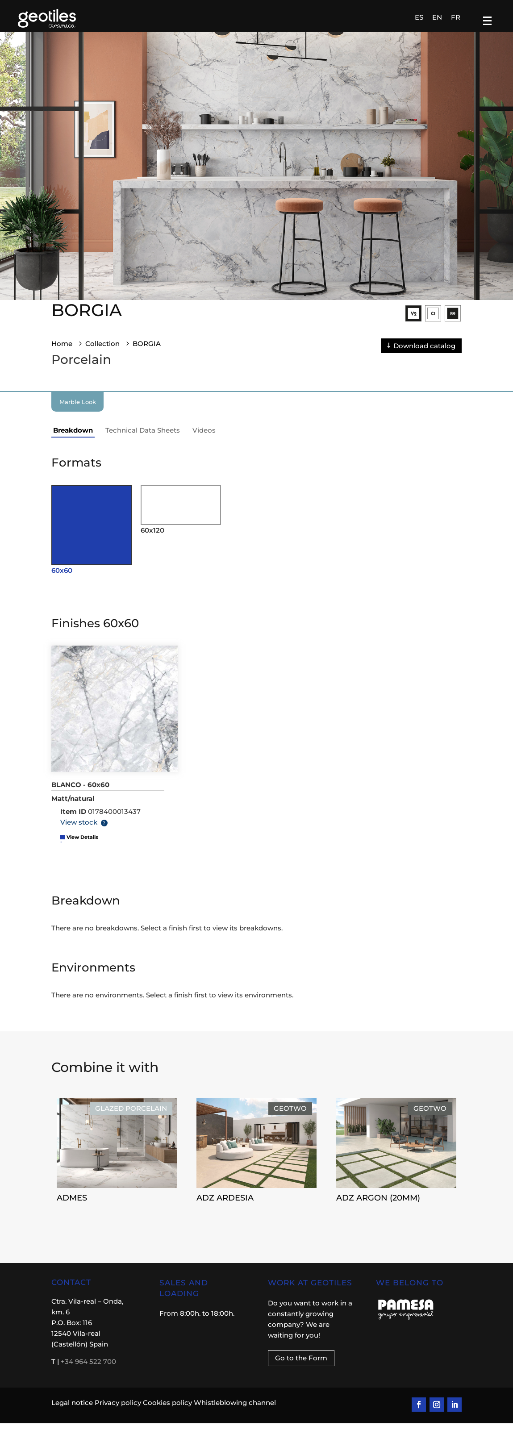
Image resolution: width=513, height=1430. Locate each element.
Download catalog (424, 352)
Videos (204, 437)
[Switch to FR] (455, 19)
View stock (78, 829)
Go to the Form (301, 1364)
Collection (102, 350)
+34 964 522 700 (88, 1368)
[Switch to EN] (437, 19)
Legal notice (72, 1409)
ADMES (144, 1204)
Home (61, 350)
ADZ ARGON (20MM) (451, 1204)
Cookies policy (167, 1409)
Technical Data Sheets (142, 437)
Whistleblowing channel (235, 1409)
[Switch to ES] (419, 19)
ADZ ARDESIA (297, 1204)
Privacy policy (118, 1409)
